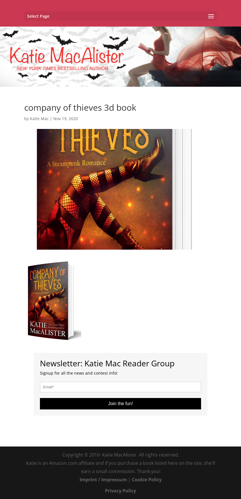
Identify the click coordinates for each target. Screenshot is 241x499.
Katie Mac (39, 118)
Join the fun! (120, 403)
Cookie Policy (147, 479)
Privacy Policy (120, 491)
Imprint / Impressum (103, 479)
